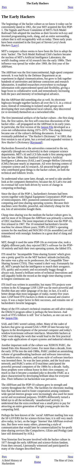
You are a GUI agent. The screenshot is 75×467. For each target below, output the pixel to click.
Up (37, 456)
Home (37, 462)
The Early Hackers (18, 16)
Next (70, 7)
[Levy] (15, 45)
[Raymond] (36, 142)
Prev (4, 7)
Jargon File (47, 127)
